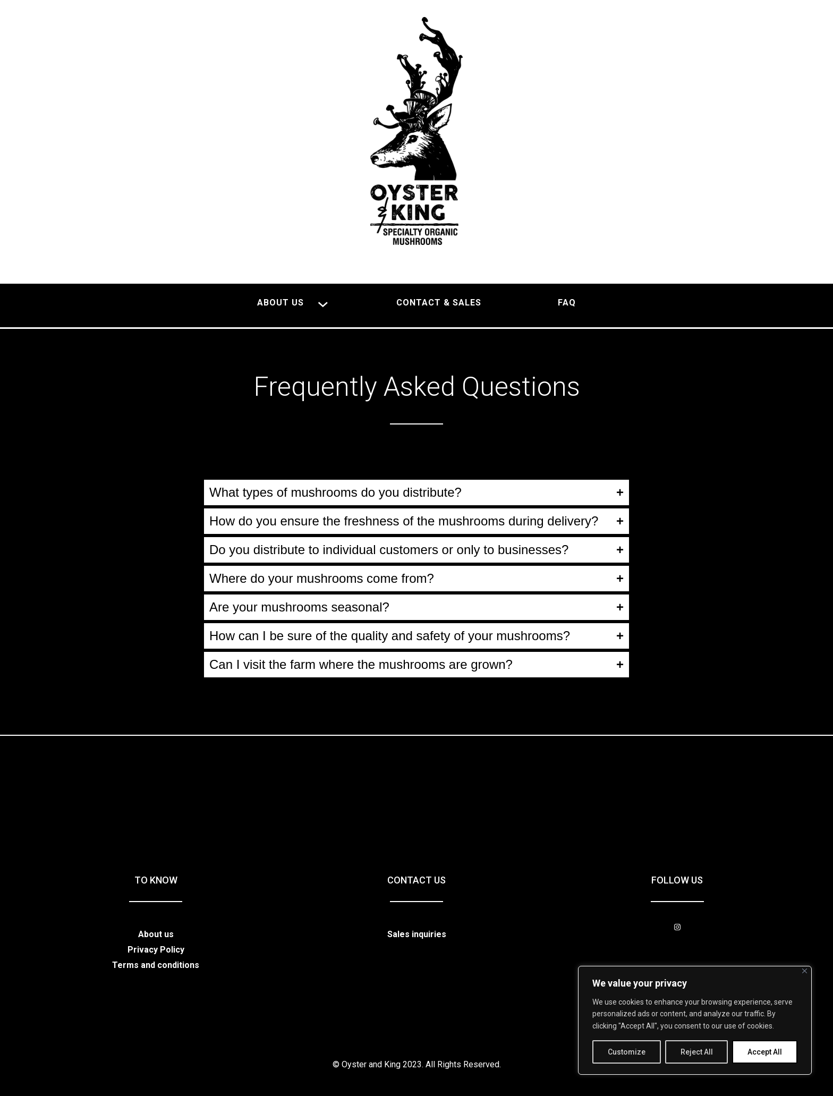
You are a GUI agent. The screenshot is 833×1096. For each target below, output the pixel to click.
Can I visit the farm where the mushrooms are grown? (361, 664)
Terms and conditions (155, 965)
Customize (626, 1052)
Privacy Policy (156, 950)
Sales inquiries (416, 934)
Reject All (697, 1052)
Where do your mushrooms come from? (321, 578)
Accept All (764, 1052)
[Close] (804, 970)
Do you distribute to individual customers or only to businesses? (388, 549)
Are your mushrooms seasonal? (299, 607)
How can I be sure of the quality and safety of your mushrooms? (389, 635)
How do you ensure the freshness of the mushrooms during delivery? (403, 521)
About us (156, 934)
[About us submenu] (323, 303)
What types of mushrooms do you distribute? (335, 492)
